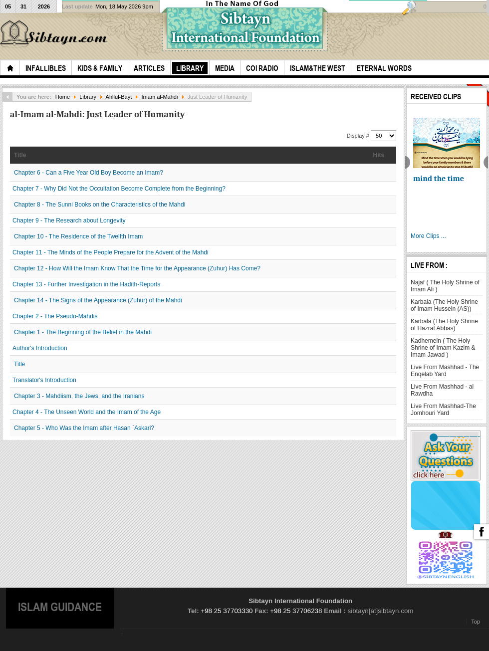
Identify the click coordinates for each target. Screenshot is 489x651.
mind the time (438, 178)
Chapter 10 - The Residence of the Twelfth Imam (78, 236)
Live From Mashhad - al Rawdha (442, 390)
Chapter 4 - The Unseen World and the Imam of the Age (86, 412)
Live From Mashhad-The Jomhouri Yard (443, 410)
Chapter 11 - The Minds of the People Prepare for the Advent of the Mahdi (110, 252)
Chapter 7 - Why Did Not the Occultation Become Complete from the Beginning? (119, 188)
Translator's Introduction (44, 380)
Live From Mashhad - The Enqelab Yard (445, 371)
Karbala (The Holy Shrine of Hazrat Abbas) (444, 325)
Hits (379, 155)
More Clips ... (428, 235)
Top (475, 622)
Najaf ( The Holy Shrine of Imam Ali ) (445, 286)
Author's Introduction (39, 348)
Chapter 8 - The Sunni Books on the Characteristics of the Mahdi (99, 204)
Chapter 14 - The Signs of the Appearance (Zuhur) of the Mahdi (98, 300)
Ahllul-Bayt (119, 97)
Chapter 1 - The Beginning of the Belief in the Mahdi (83, 332)
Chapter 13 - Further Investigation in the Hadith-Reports (86, 284)
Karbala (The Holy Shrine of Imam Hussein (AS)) (444, 305)
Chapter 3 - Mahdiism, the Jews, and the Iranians (79, 396)
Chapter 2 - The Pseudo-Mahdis (55, 316)
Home (62, 97)
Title (20, 155)
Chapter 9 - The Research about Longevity (69, 220)
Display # (359, 136)
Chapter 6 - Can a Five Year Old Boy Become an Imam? (88, 172)
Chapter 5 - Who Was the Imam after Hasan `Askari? (84, 428)
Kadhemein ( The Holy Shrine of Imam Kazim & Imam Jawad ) (443, 347)
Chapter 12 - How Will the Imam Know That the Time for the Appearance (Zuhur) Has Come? (137, 268)
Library (87, 97)
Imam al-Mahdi (160, 97)
